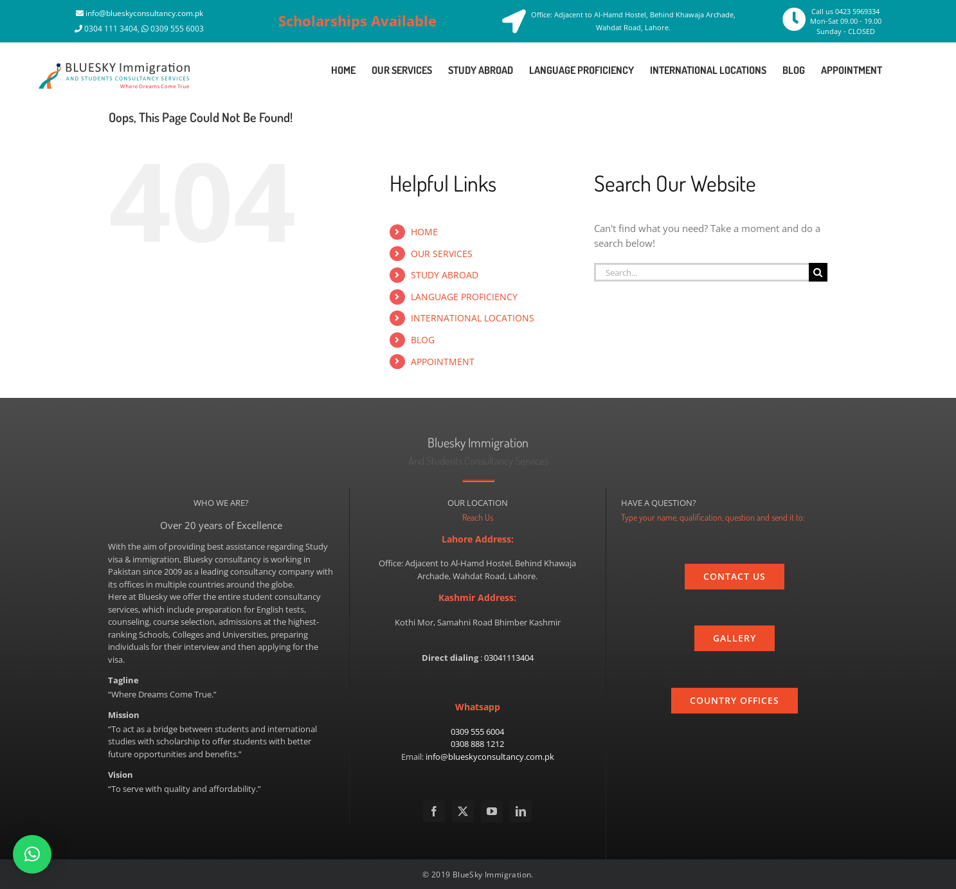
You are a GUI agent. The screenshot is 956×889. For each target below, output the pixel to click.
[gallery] (734, 638)
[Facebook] (434, 811)
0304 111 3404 (111, 28)
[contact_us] (734, 576)
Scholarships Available (357, 21)
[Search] (818, 272)
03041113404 (509, 657)
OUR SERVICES (442, 253)
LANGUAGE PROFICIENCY (464, 297)
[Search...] (701, 272)
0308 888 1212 (477, 744)
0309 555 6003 (177, 28)
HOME (424, 232)
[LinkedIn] (521, 811)
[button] (32, 854)
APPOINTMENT (442, 361)
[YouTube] (492, 811)
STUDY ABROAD (444, 275)
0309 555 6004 (477, 731)
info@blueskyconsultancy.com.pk (144, 13)
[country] (734, 701)
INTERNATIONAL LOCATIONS (472, 318)
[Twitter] (463, 811)
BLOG (423, 340)
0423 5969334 (857, 11)
